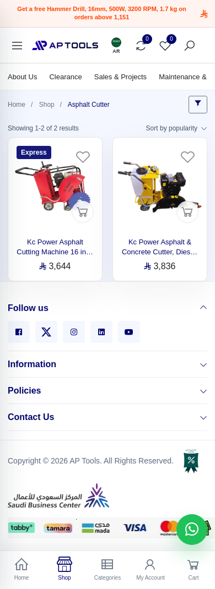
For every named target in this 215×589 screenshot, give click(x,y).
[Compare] (140, 45)
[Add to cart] (82, 211)
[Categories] (17, 45)
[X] (46, 332)
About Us (22, 77)
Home (16, 104)
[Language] (116, 45)
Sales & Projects (120, 77)
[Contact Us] (203, 417)
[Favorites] (164, 45)
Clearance (65, 77)
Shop (47, 104)
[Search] (189, 45)
